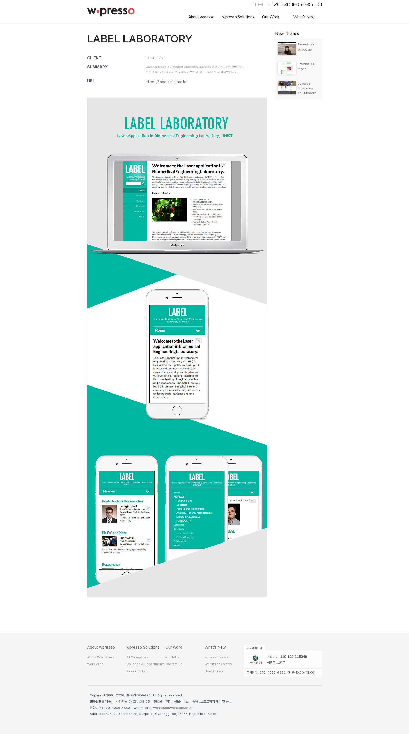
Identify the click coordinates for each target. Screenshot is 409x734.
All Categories (137, 657)
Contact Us (173, 664)
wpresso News (216, 657)
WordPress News (218, 664)
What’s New (303, 16)
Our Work (270, 16)
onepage (305, 49)
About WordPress (101, 657)
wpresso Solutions (238, 16)
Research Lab (137, 671)
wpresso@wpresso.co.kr (173, 708)
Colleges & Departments (145, 664)
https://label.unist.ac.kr (166, 81)
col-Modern (307, 93)
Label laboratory (139, 38)
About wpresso (201, 16)
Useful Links (214, 671)
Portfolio (172, 657)
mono (302, 69)
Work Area (95, 664)
